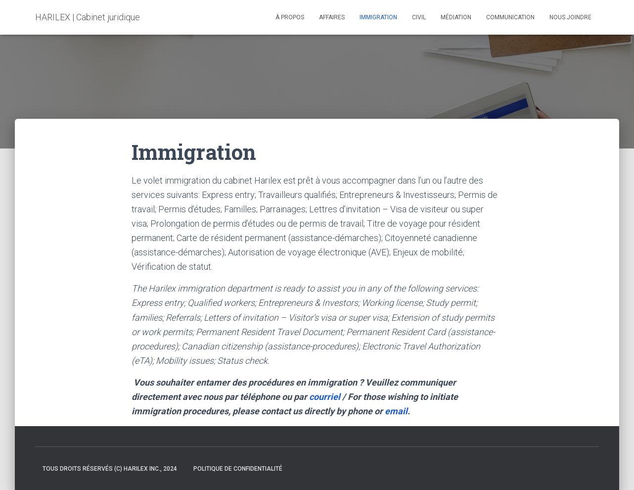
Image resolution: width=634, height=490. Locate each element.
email (396, 411)
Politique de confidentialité (237, 468)
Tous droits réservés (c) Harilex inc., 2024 (110, 468)
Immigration (378, 17)
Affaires (332, 17)
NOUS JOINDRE (570, 17)
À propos (289, 17)
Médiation (456, 17)
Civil (419, 17)
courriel (324, 397)
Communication (510, 17)
